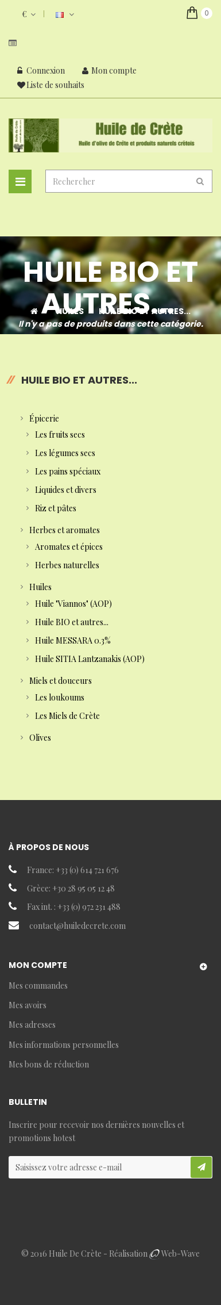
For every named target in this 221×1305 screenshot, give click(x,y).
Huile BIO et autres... (71, 622)
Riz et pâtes (55, 508)
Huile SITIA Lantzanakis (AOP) (90, 658)
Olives (40, 737)
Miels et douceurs (60, 680)
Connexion (41, 70)
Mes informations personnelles (64, 1044)
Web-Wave (180, 1253)
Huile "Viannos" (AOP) (73, 603)
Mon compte (109, 70)
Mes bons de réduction (49, 1064)
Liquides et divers (65, 489)
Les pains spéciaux (67, 471)
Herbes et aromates (64, 530)
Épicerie (44, 418)
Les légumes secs (65, 452)
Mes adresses (32, 1024)
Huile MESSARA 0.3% (73, 640)
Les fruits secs (60, 434)
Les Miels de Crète (67, 715)
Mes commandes (38, 985)
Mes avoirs (27, 1005)
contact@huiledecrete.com (77, 925)
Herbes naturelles (67, 565)
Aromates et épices (69, 546)
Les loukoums (59, 697)
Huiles (40, 586)
